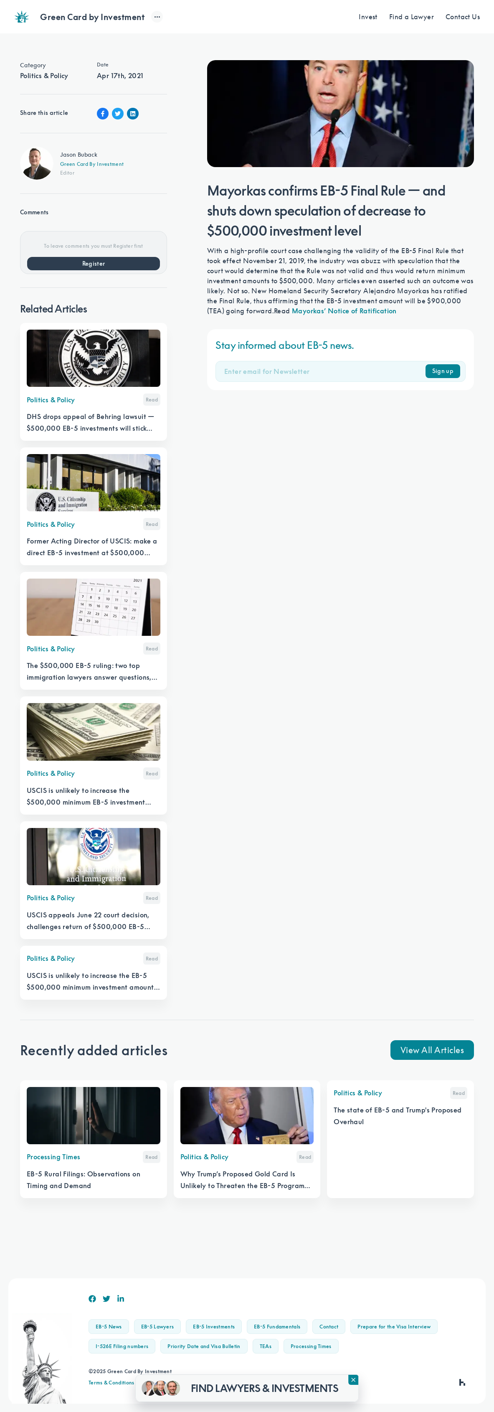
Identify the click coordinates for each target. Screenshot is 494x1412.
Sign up (442, 371)
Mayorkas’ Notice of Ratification (344, 311)
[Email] (325, 371)
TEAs (265, 1346)
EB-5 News (109, 1326)
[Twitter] (106, 1299)
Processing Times (311, 1346)
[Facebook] (92, 1299)
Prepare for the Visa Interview (394, 1326)
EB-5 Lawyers (157, 1326)
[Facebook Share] (103, 113)
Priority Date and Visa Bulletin (203, 1346)
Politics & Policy (44, 75)
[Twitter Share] (118, 113)
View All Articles (432, 1050)
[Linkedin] (120, 1299)
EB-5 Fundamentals (277, 1326)
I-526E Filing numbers (122, 1346)
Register (93, 263)
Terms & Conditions (111, 1382)
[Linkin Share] (133, 113)
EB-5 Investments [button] (214, 1326)
